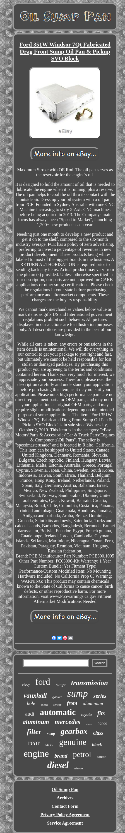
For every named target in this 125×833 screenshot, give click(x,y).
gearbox (74, 731)
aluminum (36, 721)
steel (49, 744)
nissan (78, 768)
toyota (86, 714)
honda (102, 723)
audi (29, 714)
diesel (58, 765)
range (61, 684)
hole (31, 703)
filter (34, 732)
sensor (57, 704)
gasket (57, 697)
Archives (65, 797)
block (97, 744)
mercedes (67, 721)
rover (89, 724)
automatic (58, 712)
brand (60, 756)
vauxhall (35, 695)
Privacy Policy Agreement (65, 814)
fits (101, 713)
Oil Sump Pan (65, 789)
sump (77, 693)
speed (44, 704)
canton (102, 757)
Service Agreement (65, 823)
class (98, 733)
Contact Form (65, 806)
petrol (82, 754)
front (72, 703)
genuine (72, 742)
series (100, 696)
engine (36, 753)
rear (34, 743)
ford (42, 682)
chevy (26, 685)
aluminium (93, 703)
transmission (89, 683)
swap (51, 734)
